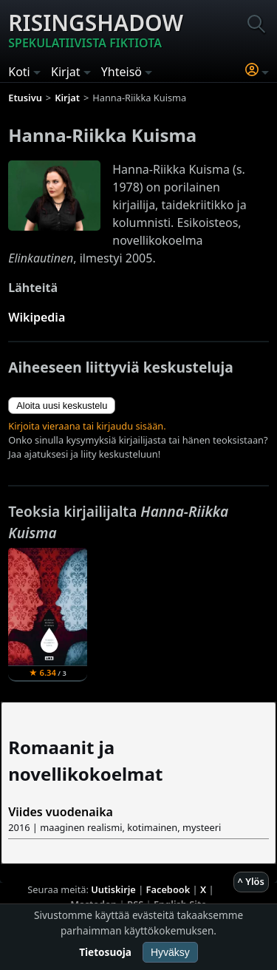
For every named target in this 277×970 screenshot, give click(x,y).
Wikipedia (36, 317)
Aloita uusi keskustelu (61, 405)
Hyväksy (170, 952)
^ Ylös (251, 881)
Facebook (168, 889)
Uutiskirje (113, 889)
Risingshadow (95, 29)
